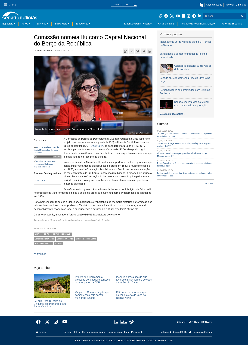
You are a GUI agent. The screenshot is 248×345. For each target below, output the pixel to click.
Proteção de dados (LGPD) (173, 332)
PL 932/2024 (39, 180)
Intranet (41, 332)
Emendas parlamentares (138, 23)
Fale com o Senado (235, 4)
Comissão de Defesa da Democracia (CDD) (53, 234)
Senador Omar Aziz (65, 239)
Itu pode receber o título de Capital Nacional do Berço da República (46, 150)
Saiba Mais (61, 23)
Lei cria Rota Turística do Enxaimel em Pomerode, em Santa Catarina (50, 304)
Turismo (58, 244)
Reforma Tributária (231, 23)
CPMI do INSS (166, 23)
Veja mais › (209, 183)
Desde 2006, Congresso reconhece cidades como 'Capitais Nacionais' (45, 164)
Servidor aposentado (118, 332)
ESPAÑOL (194, 322)
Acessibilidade (214, 4)
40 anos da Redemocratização (198, 23)
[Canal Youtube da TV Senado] (63, 322)
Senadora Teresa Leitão (86, 239)
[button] (202, 5)
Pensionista (137, 332)
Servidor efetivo (72, 332)
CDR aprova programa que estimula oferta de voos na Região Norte (131, 295)
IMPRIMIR (40, 254)
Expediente (82, 23)
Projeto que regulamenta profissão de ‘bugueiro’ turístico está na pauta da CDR (92, 280)
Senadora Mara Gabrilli (44, 239)
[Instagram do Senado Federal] (56, 322)
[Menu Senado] (10, 5)
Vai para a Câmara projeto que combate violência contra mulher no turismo (92, 295)
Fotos (25, 23)
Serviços (41, 23)
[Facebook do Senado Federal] (39, 322)
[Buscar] (242, 16)
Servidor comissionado (93, 332)
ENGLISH (181, 322)
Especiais (7, 23)
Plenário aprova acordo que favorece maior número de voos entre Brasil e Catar (134, 280)
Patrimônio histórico (43, 244)
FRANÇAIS (206, 322)
